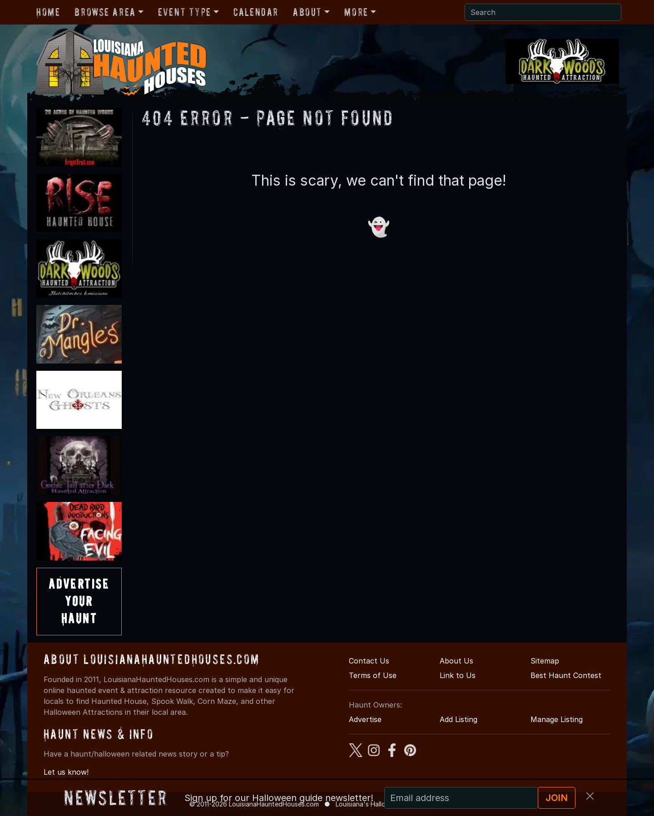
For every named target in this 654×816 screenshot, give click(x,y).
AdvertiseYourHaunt (79, 601)
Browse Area (104, 12)
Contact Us (369, 660)
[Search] (543, 12)
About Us (456, 660)
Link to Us (458, 675)
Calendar (255, 12)
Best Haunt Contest (565, 675)
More (356, 12)
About (307, 12)
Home (48, 12)
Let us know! (66, 772)
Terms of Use (372, 675)
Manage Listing (556, 719)
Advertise (365, 719)
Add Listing (458, 719)
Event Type (184, 12)
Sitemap (544, 660)
